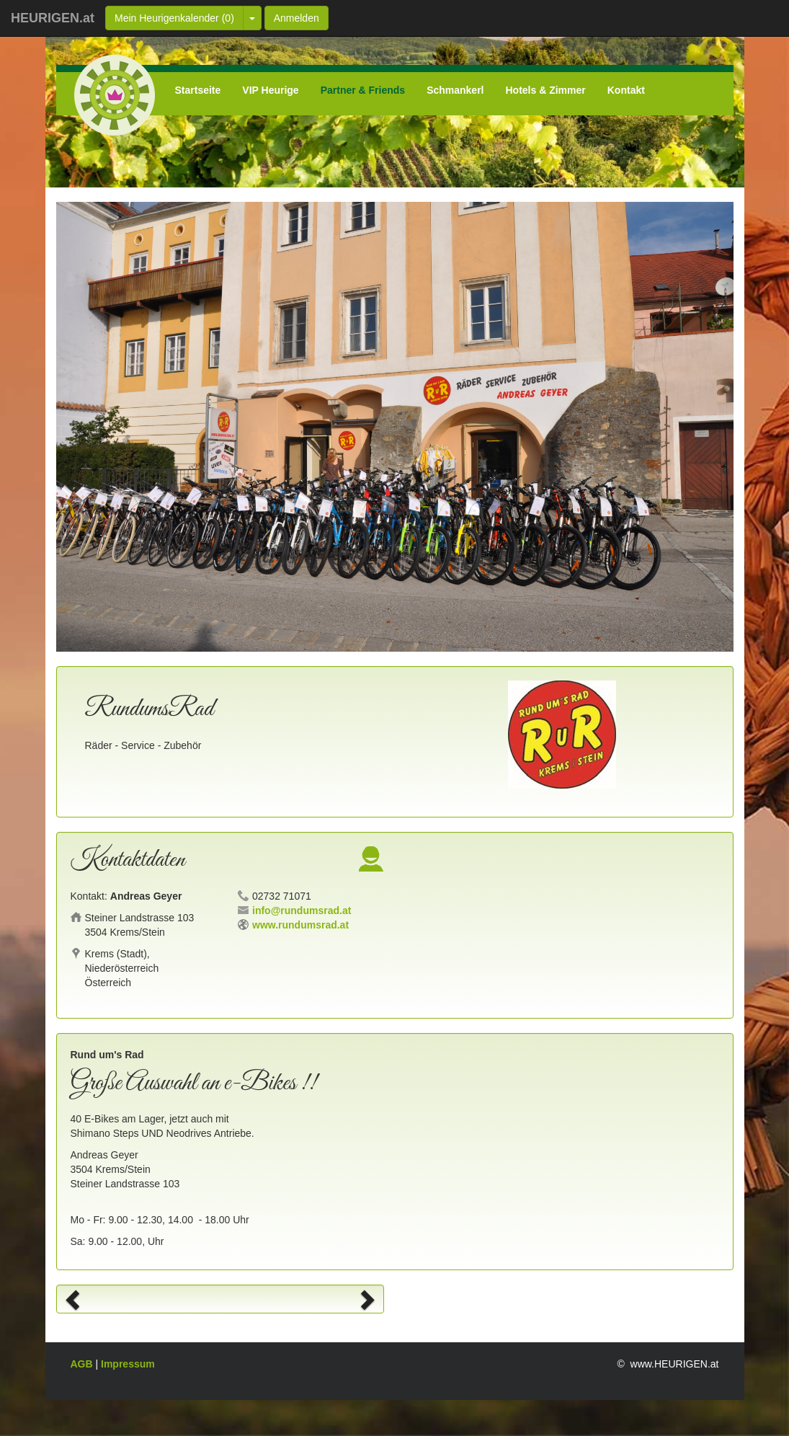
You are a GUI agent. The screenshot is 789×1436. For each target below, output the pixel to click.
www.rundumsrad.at (300, 925)
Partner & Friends (363, 90)
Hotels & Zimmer (546, 90)
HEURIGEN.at (52, 18)
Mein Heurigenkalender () (174, 18)
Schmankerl (455, 90)
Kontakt (626, 90)
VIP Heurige (270, 90)
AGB (83, 1364)
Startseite (198, 90)
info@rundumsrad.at (301, 910)
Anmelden (296, 18)
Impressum (128, 1364)
